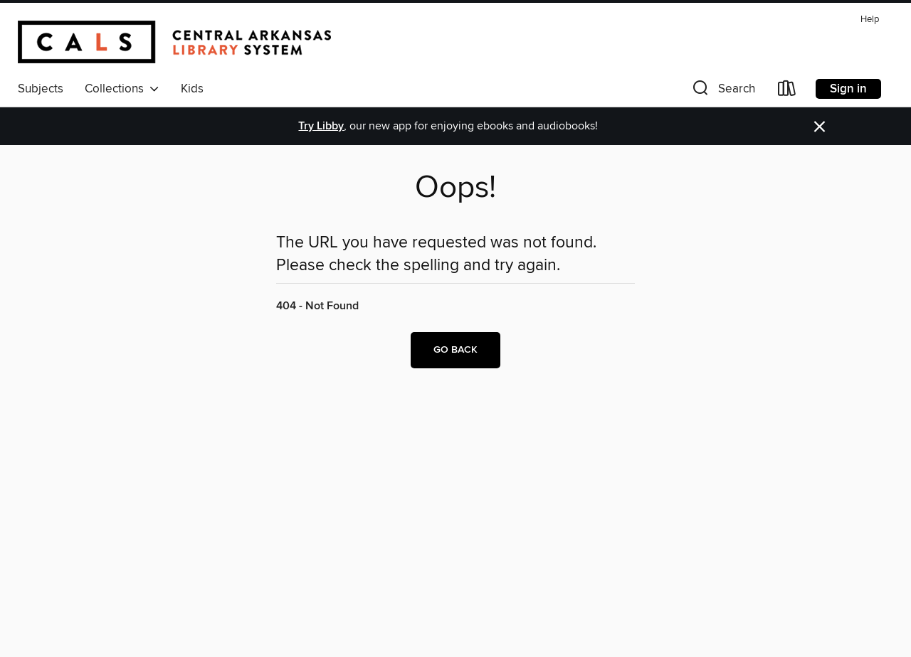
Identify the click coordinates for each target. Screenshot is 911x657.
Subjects (40, 89)
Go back (455, 349)
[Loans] (787, 91)
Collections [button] (122, 89)
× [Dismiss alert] (819, 127)
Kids (192, 89)
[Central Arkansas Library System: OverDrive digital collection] (174, 42)
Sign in (848, 89)
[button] (722, 91)
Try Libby (321, 126)
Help (869, 19)
